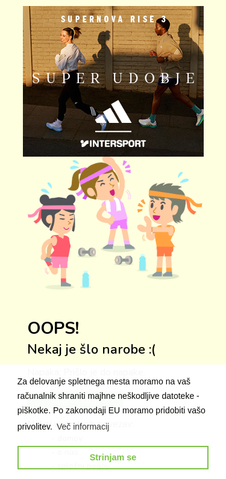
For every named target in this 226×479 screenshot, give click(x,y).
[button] (83, 427)
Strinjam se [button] (113, 457)
